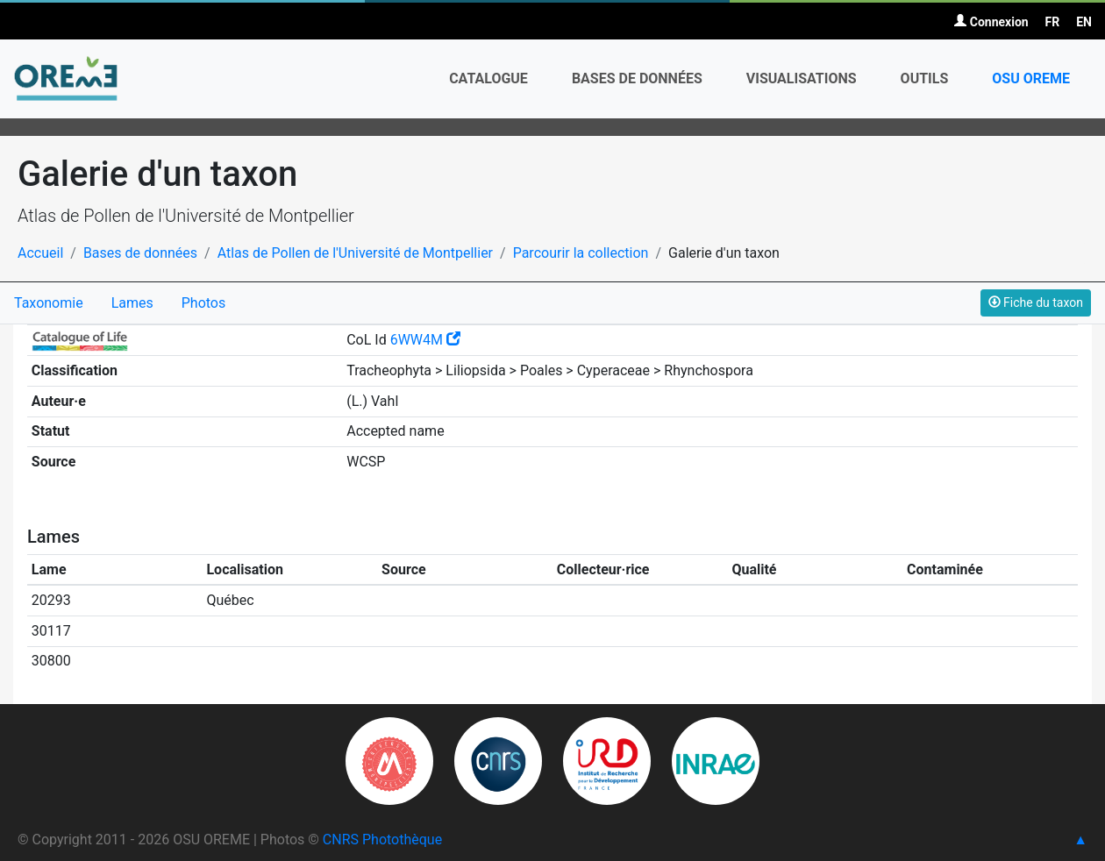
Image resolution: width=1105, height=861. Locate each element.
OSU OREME (1031, 78)
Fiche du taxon (1035, 302)
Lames (132, 303)
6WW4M (425, 339)
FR (1052, 22)
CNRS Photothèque (382, 839)
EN (1084, 22)
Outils (925, 78)
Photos (204, 303)
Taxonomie (48, 303)
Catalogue (488, 78)
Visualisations (801, 78)
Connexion (991, 22)
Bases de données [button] (637, 78)
